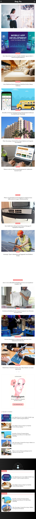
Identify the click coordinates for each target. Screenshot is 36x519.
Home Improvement (18, 279)
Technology (18, 336)
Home (18, 251)
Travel (17, 166)
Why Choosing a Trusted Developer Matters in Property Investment (18, 141)
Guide (18, 308)
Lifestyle (18, 81)
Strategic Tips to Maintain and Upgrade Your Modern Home (18, 255)
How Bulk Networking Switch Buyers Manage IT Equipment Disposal (18, 226)
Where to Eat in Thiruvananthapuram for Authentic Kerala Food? (18, 170)
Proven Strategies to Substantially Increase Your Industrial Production (18, 340)
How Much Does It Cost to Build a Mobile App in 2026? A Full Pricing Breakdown (18, 56)
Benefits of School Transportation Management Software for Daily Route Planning (18, 113)
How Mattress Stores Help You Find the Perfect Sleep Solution (18, 85)
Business (18, 53)
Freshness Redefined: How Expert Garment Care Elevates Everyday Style (18, 311)
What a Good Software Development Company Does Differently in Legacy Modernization (18, 198)
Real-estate (18, 138)
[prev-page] (17, 372)
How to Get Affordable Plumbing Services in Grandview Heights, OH (18, 283)
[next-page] (19, 372)
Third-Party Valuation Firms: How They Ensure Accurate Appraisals (18, 368)
